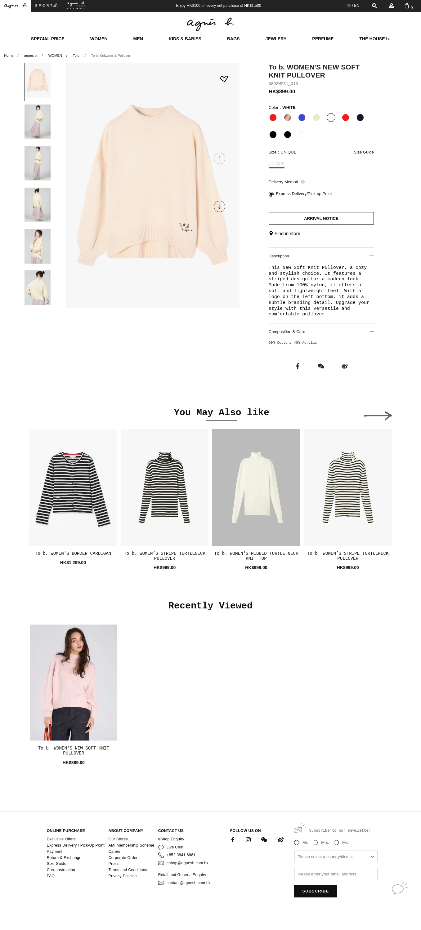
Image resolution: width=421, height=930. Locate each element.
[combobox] (336, 857)
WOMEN (99, 38)
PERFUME (323, 38)
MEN (138, 38)
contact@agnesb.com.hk (189, 883)
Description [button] (321, 256)
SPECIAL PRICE (48, 38)
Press (114, 863)
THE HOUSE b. (374, 38)
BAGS (233, 38)
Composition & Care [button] (321, 331)
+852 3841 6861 (181, 855)
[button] (220, 206)
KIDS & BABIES (185, 38)
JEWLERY (276, 38)
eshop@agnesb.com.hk (187, 863)
